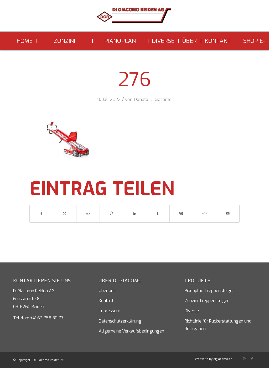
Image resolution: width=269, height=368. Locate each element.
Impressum (109, 311)
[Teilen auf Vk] (181, 213)
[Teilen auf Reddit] (204, 213)
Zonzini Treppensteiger (207, 300)
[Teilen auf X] (64, 213)
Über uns (107, 290)
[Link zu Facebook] (252, 359)
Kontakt (106, 300)
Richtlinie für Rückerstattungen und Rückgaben (218, 325)
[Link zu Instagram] (244, 359)
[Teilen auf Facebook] (41, 213)
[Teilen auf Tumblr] (157, 213)
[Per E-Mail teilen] (227, 213)
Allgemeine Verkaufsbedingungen (131, 331)
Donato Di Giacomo (153, 99)
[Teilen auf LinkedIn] (134, 213)
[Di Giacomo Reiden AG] (134, 18)
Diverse (192, 311)
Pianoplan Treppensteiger (209, 290)
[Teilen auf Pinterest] (111, 213)
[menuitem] (25, 41)
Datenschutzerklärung (120, 321)
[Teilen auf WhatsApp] (88, 213)
